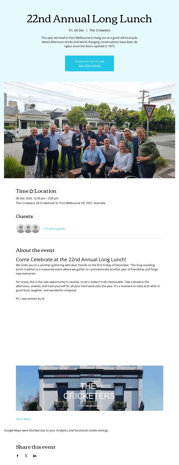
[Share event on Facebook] (17, 455)
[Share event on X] (26, 455)
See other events (89, 65)
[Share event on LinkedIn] (34, 455)
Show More (23, 419)
